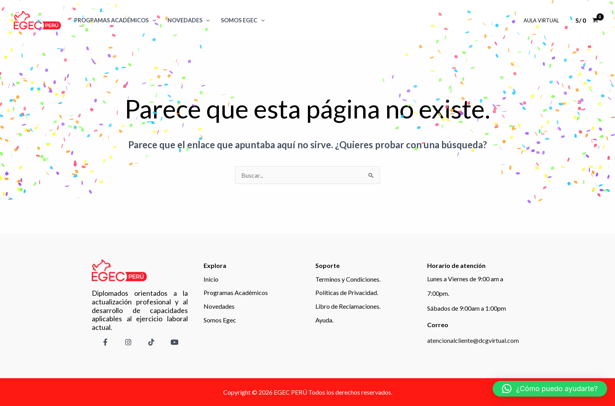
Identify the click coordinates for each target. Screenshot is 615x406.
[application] (152, 20)
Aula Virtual (541, 20)
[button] (550, 389)
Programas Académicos (115, 20)
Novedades (188, 20)
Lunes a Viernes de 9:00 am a (465, 278)
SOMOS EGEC (243, 20)
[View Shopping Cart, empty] (586, 20)
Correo (437, 324)
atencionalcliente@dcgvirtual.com (473, 340)
